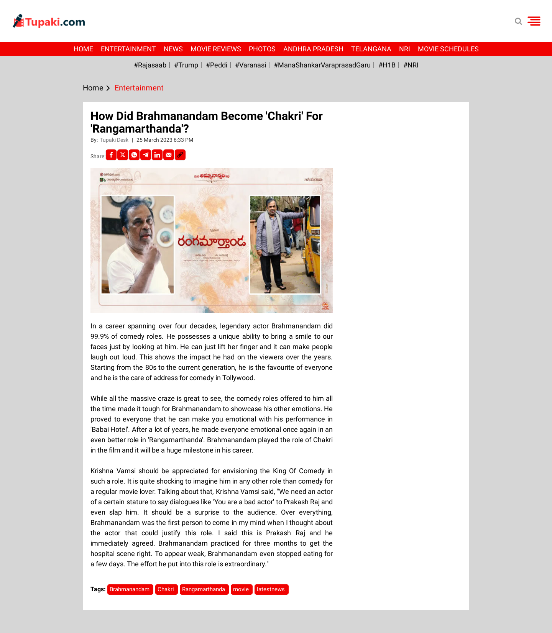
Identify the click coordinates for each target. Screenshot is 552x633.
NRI (404, 49)
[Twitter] (122, 155)
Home (83, 49)
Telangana (371, 49)
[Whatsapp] (134, 155)
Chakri (167, 589)
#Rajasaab (150, 65)
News (173, 49)
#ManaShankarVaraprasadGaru (322, 65)
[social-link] (180, 155)
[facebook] (111, 155)
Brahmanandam (130, 589)
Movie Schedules (448, 49)
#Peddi (216, 65)
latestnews (271, 589)
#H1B (387, 65)
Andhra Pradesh (313, 49)
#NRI (411, 65)
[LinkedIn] (157, 155)
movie (241, 589)
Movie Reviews (216, 49)
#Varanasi (250, 65)
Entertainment (128, 49)
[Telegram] (145, 155)
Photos (262, 49)
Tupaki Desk (115, 140)
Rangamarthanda (204, 589)
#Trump (186, 65)
